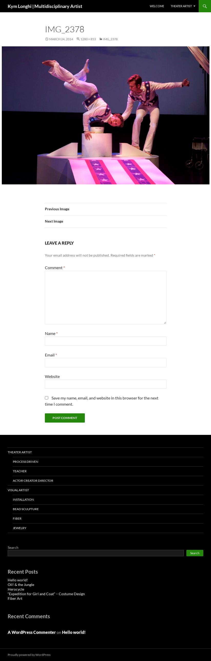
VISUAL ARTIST (18, 490)
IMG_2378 (110, 39)
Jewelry (19, 528)
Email (51, 354)
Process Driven (25, 462)
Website (52, 376)
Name (51, 333)
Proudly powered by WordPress (29, 655)
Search (13, 547)
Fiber (17, 518)
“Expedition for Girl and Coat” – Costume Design (46, 594)
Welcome (157, 6)
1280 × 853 (88, 39)
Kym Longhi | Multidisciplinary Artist (45, 6)
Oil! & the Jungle (21, 584)
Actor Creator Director (33, 480)
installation (23, 499)
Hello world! (18, 580)
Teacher (20, 471)
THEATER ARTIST (181, 6)
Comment (55, 267)
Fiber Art (15, 598)
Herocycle (16, 589)
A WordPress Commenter (32, 632)
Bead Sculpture (26, 509)
